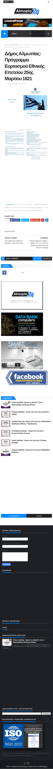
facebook (47, 258)
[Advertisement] (26, 485)
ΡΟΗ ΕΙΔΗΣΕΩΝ (14, 516)
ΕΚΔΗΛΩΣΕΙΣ (14, 45)
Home (7, 45)
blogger (37, 258)
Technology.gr (42, 766)
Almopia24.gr (10, 204)
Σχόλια (39, 516)
